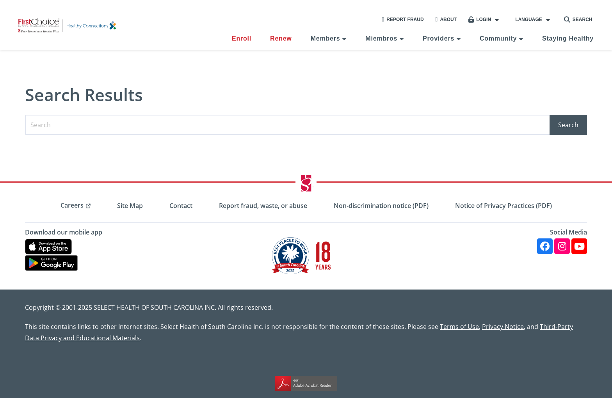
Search (578, 19)
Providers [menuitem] (438, 38)
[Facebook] (545, 246)
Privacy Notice (503, 326)
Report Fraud (402, 19)
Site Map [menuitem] (130, 205)
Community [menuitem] (498, 38)
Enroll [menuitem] (241, 38)
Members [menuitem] (325, 38)
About (446, 19)
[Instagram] (562, 246)
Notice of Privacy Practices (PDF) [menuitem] (503, 205)
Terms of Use (459, 326)
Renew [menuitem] (281, 38)
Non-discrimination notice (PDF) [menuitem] (381, 205)
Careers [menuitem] (72, 205)
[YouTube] (579, 246)
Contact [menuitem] (180, 205)
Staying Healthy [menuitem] (568, 38)
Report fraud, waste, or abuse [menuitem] (263, 205)
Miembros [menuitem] (381, 38)
